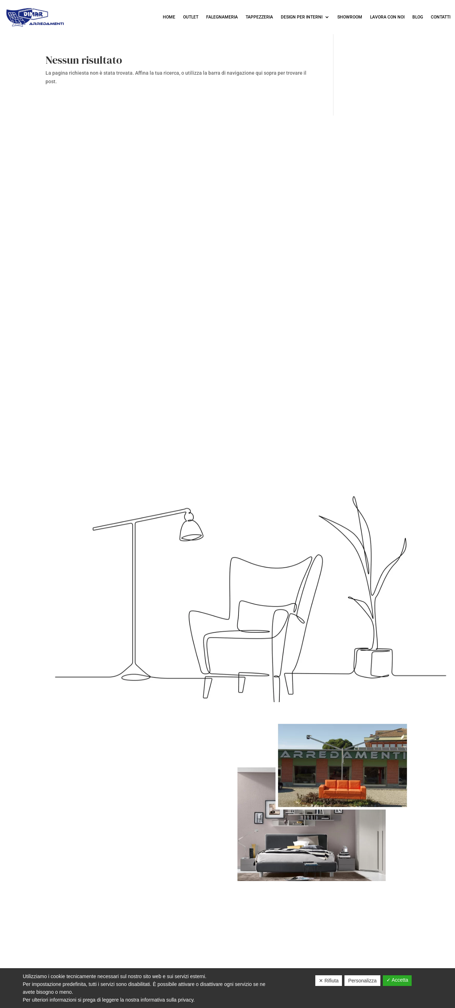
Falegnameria (222, 17)
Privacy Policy (197, 966)
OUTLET (190, 17)
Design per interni (301, 17)
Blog (417, 17)
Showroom (349, 17)
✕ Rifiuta (329, 980)
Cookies (237, 966)
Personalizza (362, 980)
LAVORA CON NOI (387, 17)
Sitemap (268, 966)
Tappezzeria (259, 17)
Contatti (440, 17)
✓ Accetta (397, 980)
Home (169, 17)
